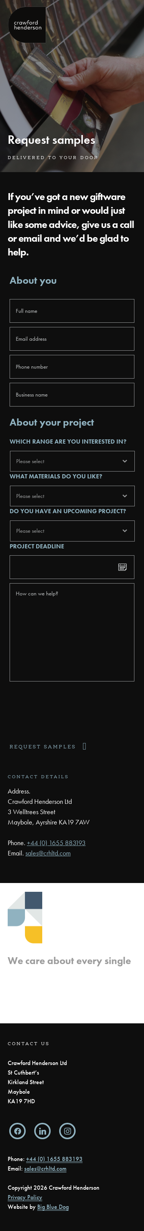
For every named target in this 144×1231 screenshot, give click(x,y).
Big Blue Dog (53, 1207)
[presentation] (68, 709)
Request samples (43, 747)
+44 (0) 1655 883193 (56, 842)
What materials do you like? (56, 476)
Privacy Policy (25, 1197)
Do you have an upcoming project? (68, 511)
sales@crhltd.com (48, 853)
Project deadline (37, 546)
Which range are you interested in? (68, 442)
